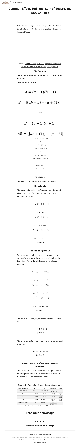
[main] (40, 11)
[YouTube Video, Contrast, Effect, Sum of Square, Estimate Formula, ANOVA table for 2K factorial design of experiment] (40, 48)
